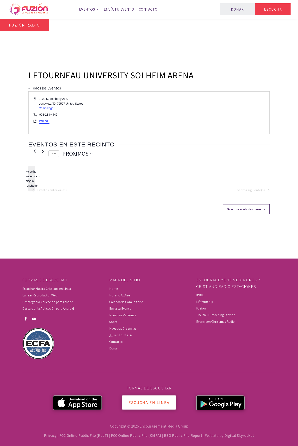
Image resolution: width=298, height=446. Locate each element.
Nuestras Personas (122, 315)
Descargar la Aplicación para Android (48, 308)
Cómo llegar (46, 108)
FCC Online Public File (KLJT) (83, 435)
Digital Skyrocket (239, 435)
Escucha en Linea (149, 402)
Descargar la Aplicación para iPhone (47, 302)
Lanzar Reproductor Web (40, 295)
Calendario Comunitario (126, 302)
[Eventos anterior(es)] (34, 151)
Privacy (50, 435)
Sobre (113, 322)
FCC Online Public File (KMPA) (136, 435)
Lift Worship (204, 302)
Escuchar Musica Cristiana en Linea (46, 288)
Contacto (148, 9)
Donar (237, 9)
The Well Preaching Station (215, 315)
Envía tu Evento (119, 9)
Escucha (273, 9)
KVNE (200, 295)
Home (113, 288)
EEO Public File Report (183, 435)
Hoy (54, 153)
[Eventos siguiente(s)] (42, 151)
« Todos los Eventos (44, 88)
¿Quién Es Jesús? (120, 335)
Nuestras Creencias (122, 328)
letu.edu (44, 121)
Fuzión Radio (24, 25)
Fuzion (201, 308)
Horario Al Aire (119, 295)
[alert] (31, 178)
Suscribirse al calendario (244, 209)
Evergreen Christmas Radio (215, 321)
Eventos (87, 9)
